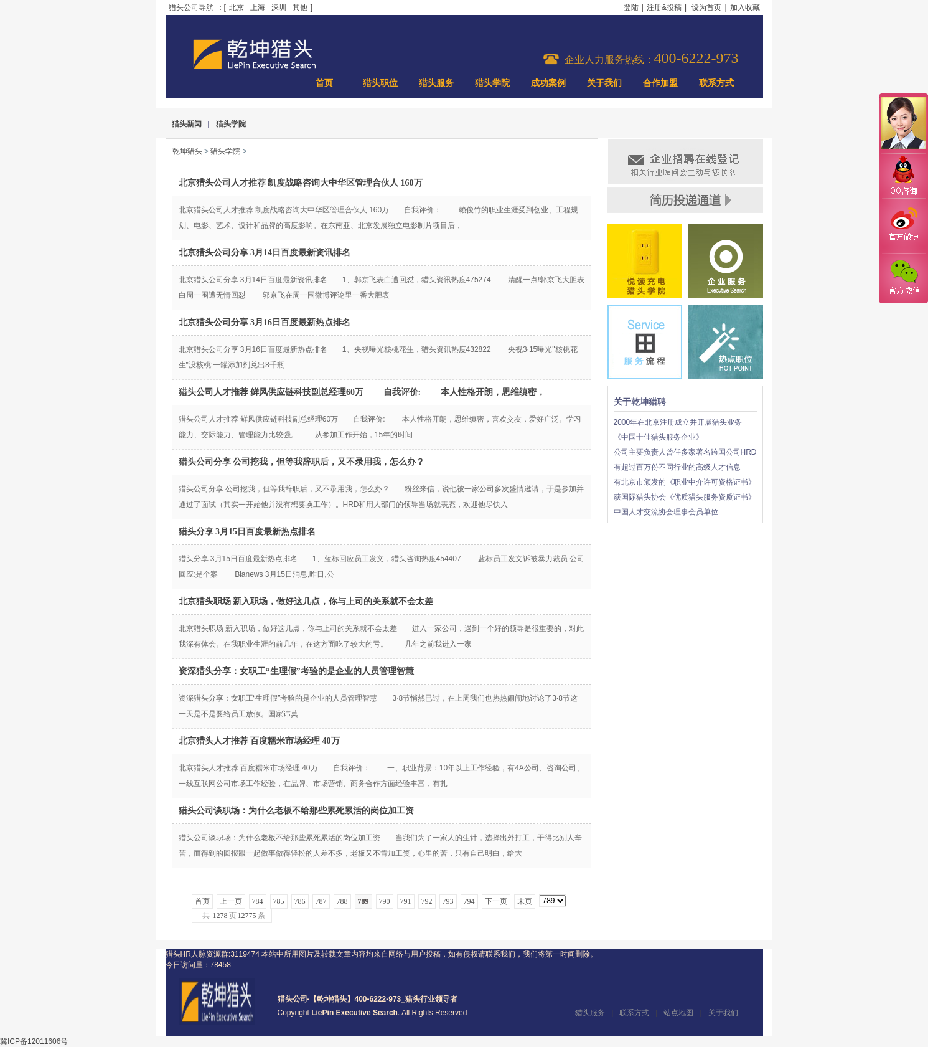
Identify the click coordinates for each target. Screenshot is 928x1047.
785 (278, 901)
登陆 (631, 7)
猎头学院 (492, 83)
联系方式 (716, 83)
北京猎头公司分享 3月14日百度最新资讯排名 (265, 252)
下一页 (496, 901)
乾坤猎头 (187, 151)
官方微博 (903, 226)
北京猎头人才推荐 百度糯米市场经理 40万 (259, 741)
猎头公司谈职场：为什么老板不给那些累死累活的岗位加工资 (296, 810)
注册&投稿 (664, 7)
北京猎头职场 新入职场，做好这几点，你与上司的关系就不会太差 (306, 601)
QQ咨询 (903, 176)
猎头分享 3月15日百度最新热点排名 (247, 531)
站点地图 (678, 1012)
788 (342, 901)
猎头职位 (380, 83)
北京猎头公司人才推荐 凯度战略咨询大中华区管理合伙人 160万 (301, 182)
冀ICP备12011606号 (34, 1041)
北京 (236, 7)
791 (405, 901)
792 (427, 901)
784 (257, 901)
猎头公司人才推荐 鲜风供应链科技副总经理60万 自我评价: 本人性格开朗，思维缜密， (362, 392)
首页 (324, 83)
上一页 (231, 901)
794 (469, 901)
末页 (524, 901)
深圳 (278, 7)
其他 (300, 7)
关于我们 (604, 83)
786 (300, 901)
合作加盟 (660, 83)
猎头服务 (436, 83)
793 (448, 901)
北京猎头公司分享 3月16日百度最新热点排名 (265, 322)
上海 (257, 7)
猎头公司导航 (191, 7)
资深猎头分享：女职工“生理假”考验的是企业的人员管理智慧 (296, 671)
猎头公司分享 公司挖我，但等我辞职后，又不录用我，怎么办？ (302, 462)
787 (321, 901)
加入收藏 (745, 7)
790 (384, 901)
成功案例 (548, 83)
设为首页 (706, 7)
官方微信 (903, 278)
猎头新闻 (187, 124)
